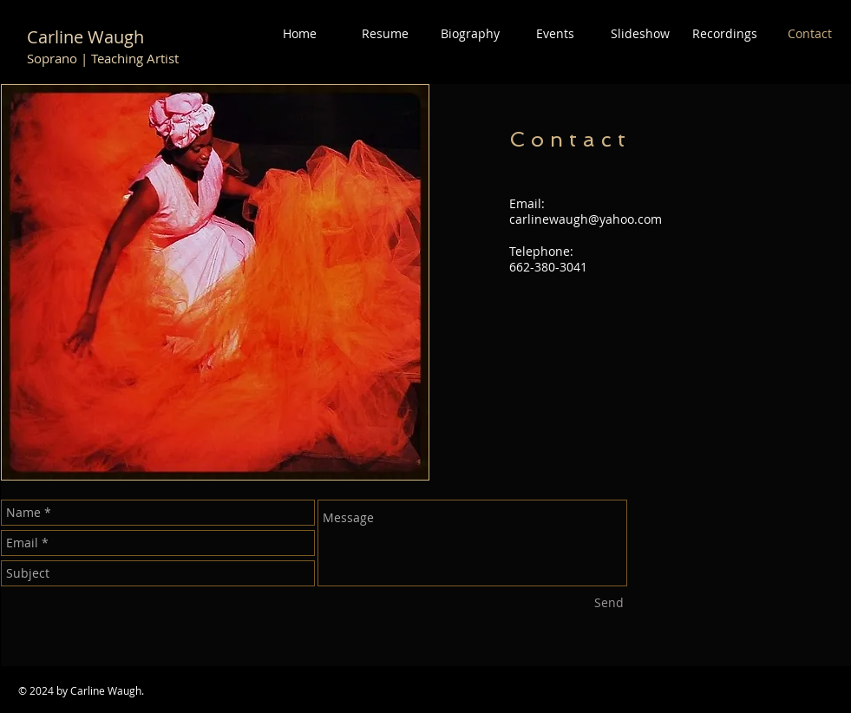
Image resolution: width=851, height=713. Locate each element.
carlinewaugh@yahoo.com (585, 219)
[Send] (609, 603)
